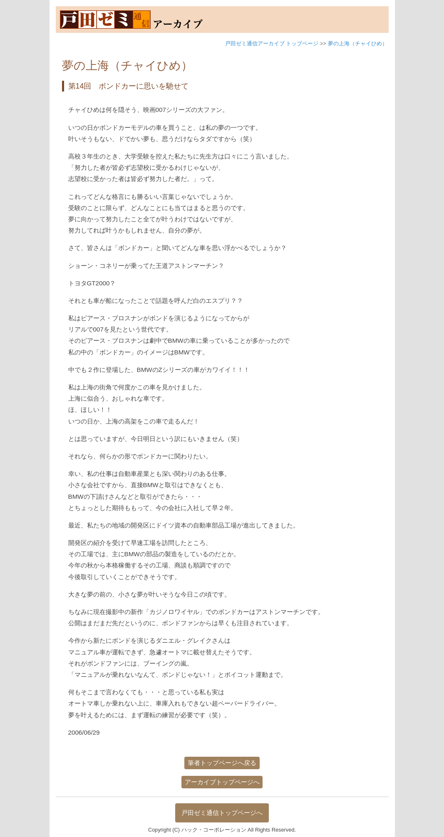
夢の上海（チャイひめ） (357, 43)
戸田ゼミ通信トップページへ (222, 812)
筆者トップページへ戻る (222, 762)
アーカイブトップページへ (222, 781)
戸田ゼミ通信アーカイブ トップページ (272, 43)
